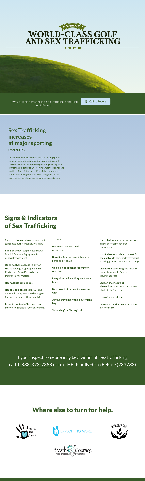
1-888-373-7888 (34, 364)
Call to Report (95, 101)
